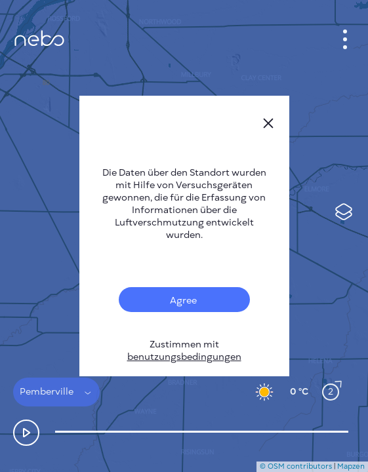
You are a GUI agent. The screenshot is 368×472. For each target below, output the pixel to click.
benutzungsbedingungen (184, 357)
